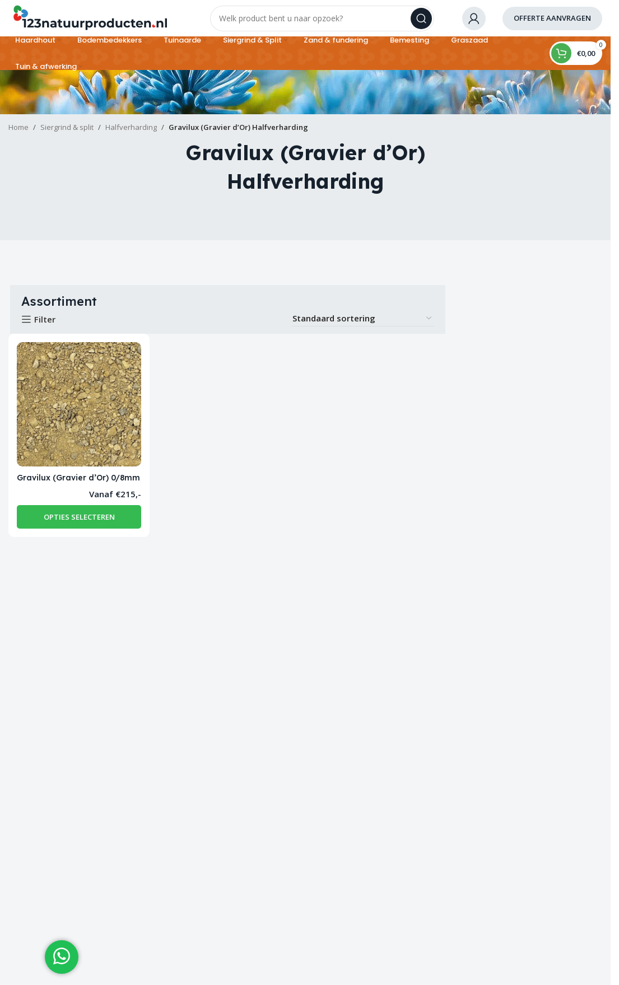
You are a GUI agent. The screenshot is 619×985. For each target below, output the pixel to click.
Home (18, 135)
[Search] (322, 22)
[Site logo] (89, 21)
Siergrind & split (67, 135)
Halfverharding (131, 135)
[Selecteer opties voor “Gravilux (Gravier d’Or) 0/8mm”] (78, 534)
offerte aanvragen (552, 22)
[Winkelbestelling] (362, 327)
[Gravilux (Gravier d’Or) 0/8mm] (78, 412)
